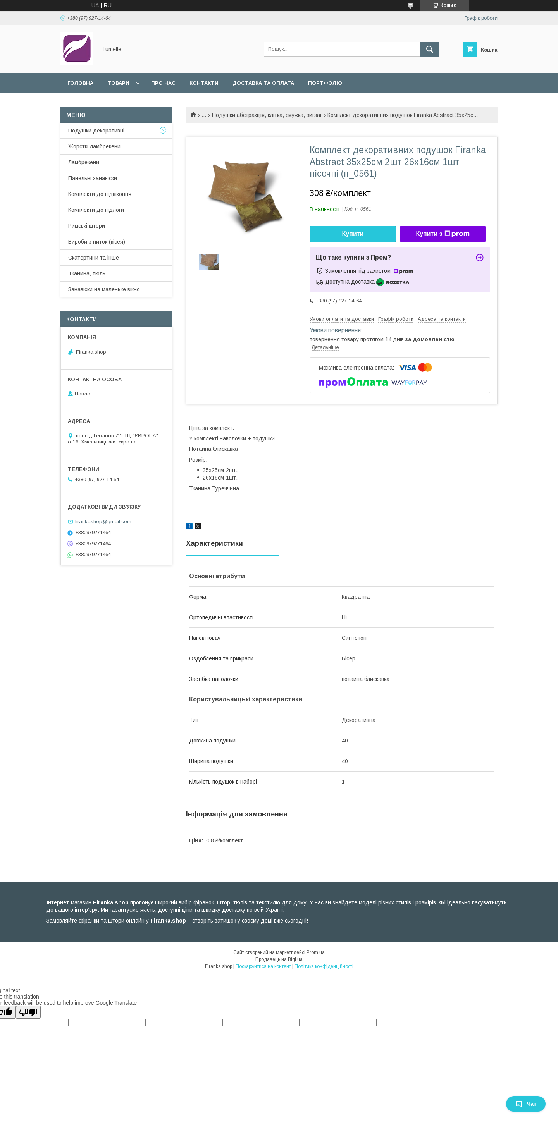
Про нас (163, 83)
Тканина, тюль (86, 273)
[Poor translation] (28, 1012)
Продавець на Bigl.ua (279, 959)
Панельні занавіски (92, 178)
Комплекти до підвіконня (99, 194)
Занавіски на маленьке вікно (104, 289)
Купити (353, 233)
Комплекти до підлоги (96, 210)
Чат (525, 1103)
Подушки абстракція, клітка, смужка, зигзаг (267, 115)
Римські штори (86, 226)
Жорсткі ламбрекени (94, 146)
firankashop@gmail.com (103, 521)
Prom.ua (316, 952)
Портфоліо (325, 83)
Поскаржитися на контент (263, 966)
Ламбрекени (83, 162)
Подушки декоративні (96, 130)
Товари (118, 83)
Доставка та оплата (263, 83)
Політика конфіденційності (323, 966)
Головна (80, 83)
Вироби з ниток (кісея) (96, 242)
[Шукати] (429, 49)
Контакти (204, 83)
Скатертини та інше (93, 257)
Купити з (442, 233)
